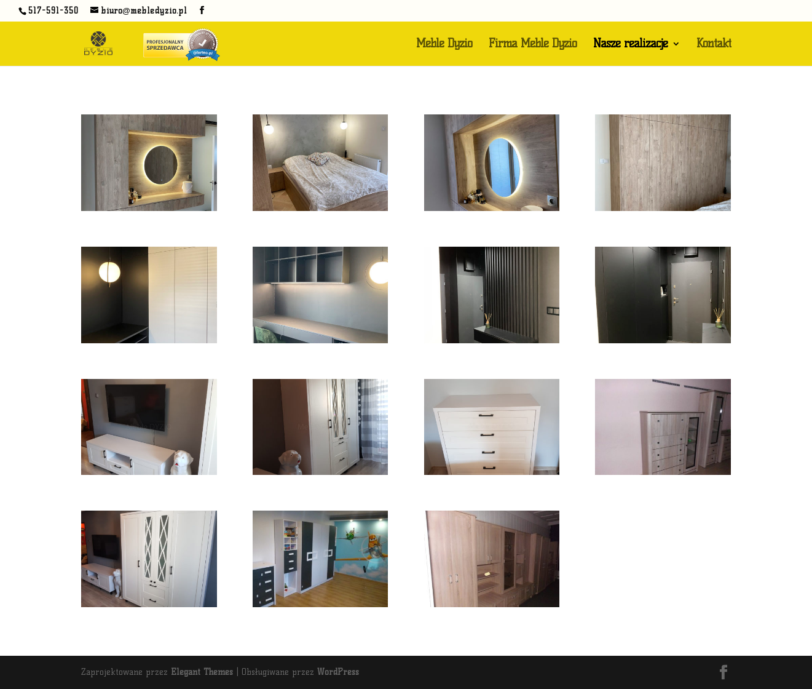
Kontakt (713, 44)
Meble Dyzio (444, 44)
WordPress (338, 672)
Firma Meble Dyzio (533, 44)
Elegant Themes (202, 672)
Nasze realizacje (630, 44)
